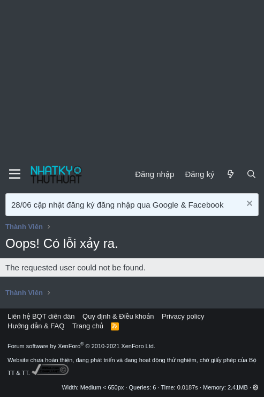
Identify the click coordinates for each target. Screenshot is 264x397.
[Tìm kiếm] (251, 174)
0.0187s (187, 387)
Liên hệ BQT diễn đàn (41, 316)
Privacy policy (183, 316)
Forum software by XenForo (81, 346)
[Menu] (14, 174)
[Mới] (230, 174)
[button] (256, 387)
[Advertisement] (132, 80)
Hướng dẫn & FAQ (35, 326)
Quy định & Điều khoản (118, 316)
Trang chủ (87, 326)
